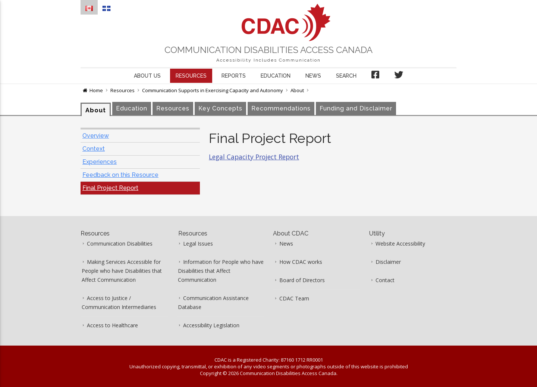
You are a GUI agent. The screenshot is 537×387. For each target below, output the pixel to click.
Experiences (99, 161)
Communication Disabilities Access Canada (268, 49)
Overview (95, 135)
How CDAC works (300, 261)
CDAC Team (294, 298)
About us (147, 76)
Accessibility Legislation (211, 325)
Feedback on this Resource (120, 174)
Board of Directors (302, 280)
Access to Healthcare (112, 325)
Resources (191, 76)
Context (93, 148)
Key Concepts (220, 108)
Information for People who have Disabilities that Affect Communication (221, 270)
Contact (385, 280)
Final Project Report (110, 187)
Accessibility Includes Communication (268, 60)
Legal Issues (198, 243)
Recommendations (281, 108)
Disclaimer (388, 261)
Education (276, 76)
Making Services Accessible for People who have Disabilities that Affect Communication (122, 270)
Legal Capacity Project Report (254, 156)
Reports (234, 76)
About (297, 90)
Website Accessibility (400, 243)
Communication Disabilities (120, 243)
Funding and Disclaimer (356, 108)
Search (346, 76)
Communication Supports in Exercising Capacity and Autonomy (212, 90)
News (313, 76)
